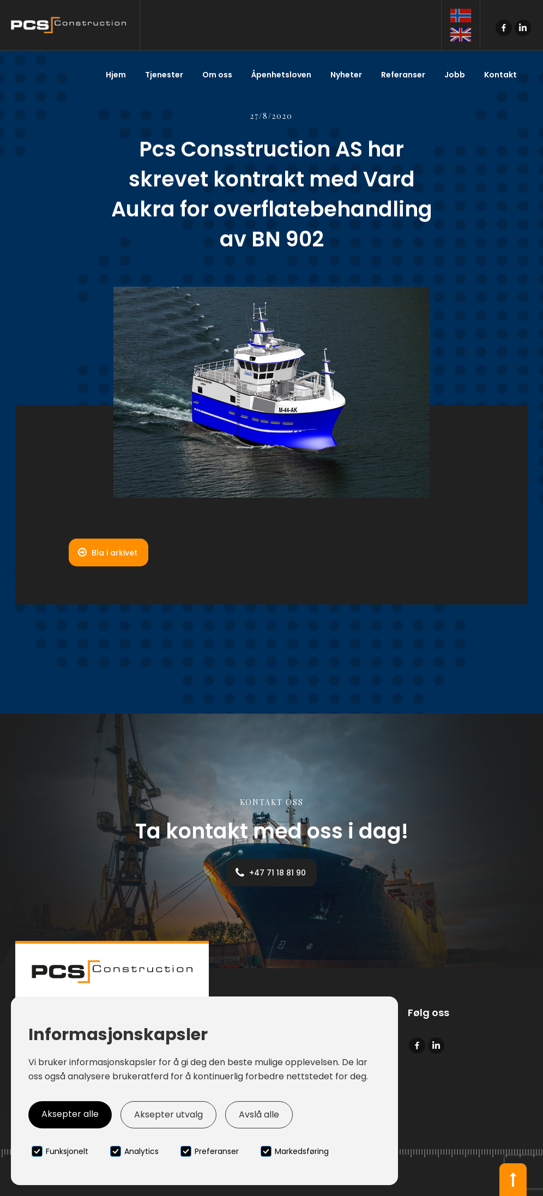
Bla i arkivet (114, 552)
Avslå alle (259, 1114)
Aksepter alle (70, 1114)
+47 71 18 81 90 (277, 872)
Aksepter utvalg (168, 1114)
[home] (70, 25)
